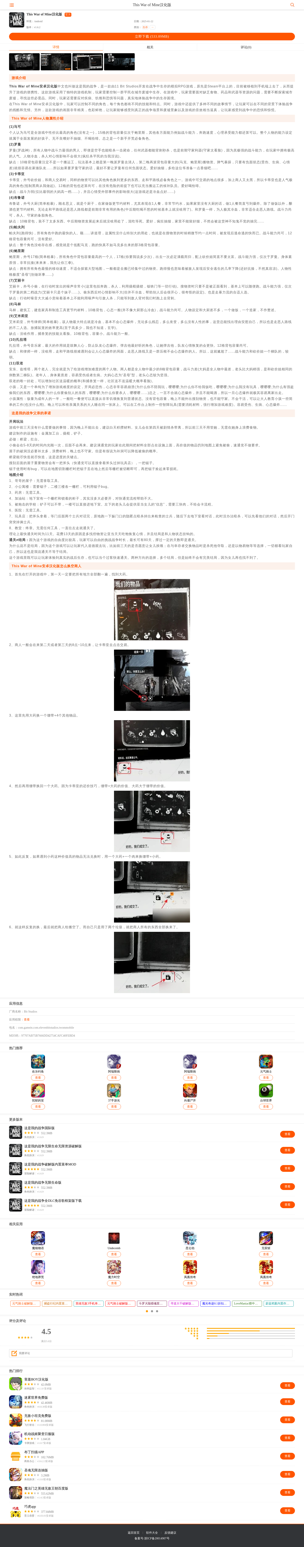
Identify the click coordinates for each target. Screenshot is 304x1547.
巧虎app (30, 1506)
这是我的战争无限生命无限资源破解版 (53, 1146)
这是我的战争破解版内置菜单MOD (50, 1164)
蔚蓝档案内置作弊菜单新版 (279, 1303)
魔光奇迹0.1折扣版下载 (216, 1303)
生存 (145, 27)
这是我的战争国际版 (39, 1128)
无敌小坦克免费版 (37, 1416)
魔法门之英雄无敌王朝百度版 (46, 1488)
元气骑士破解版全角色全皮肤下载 (121, 1303)
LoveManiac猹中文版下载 (248, 1303)
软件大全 (152, 1532)
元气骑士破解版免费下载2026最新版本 (26, 1303)
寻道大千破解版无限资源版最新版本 (184, 1303)
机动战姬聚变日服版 (39, 1434)
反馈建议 (170, 1532)
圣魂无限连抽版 (36, 1470)
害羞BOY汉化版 (36, 1379)
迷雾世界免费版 (36, 1397)
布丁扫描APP (34, 1452)
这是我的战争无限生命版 (42, 1182)
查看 (27, 1019)
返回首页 (134, 1532)
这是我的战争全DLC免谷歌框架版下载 (53, 1200)
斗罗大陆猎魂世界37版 (153, 1303)
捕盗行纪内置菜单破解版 (58, 1303)
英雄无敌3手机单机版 (89, 1303)
